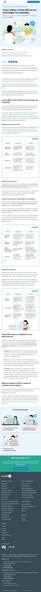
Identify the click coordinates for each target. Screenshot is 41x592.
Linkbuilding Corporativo (7, 506)
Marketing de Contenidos (7, 510)
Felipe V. (11, 17)
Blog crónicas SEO (26, 483)
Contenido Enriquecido (7, 512)
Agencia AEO (4, 486)
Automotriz (4, 528)
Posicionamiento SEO (22, 6)
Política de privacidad (28, 590)
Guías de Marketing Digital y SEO (29, 490)
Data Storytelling (5, 514)
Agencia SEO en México (7, 490)
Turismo (3, 537)
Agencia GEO (4, 488)
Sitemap (23, 510)
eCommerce (4, 532)
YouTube (24, 520)
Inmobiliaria (4, 526)
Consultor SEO (5, 497)
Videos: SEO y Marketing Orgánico (29, 492)
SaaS (3, 539)
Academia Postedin (26, 486)
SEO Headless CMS (6, 519)
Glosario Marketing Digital (27, 488)
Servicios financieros (6, 535)
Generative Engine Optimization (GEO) (10, 501)
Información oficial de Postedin (28, 506)
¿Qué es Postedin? (26, 504)
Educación (4, 530)
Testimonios (24, 508)
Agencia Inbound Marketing (8, 508)
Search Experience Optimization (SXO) (10, 503)
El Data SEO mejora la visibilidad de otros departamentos (14, 54)
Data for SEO (4, 499)
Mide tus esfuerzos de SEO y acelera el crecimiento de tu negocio (17, 55)
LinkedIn (23, 517)
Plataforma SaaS (5, 517)
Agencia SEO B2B (5, 495)
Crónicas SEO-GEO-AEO (9, 6)
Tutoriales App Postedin (27, 495)
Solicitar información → (33, 1)
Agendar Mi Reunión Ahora (20, 468)
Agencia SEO (4, 483)
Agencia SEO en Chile (6, 492)
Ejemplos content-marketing (28, 497)
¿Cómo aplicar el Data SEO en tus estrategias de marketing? (15, 52)
